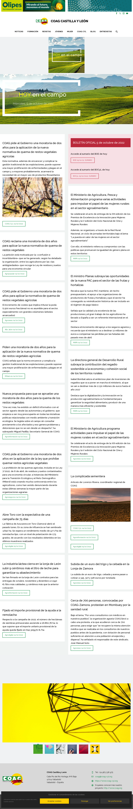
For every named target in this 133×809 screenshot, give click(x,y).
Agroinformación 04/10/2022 (16, 437)
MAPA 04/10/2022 (80, 258)
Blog (93, 32)
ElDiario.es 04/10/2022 (14, 376)
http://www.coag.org (113, 788)
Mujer (70, 32)
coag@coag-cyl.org (103, 776)
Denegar (84, 801)
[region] (33, 6)
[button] (33, 6)
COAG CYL (81, 32)
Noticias (19, 32)
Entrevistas (106, 32)
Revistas (46, 32)
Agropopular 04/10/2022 (14, 274)
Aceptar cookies (54, 801)
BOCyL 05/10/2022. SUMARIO (84, 176)
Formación (32, 32)
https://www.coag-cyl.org (106, 781)
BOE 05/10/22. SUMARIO (82, 160)
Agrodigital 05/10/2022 (14, 546)
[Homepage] (75, 21)
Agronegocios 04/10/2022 (15, 497)
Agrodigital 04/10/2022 (14, 635)
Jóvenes (59, 32)
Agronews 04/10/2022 (13, 320)
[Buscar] (116, 31)
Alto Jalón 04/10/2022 (13, 329)
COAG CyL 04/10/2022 (14, 224)
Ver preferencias (115, 801)
